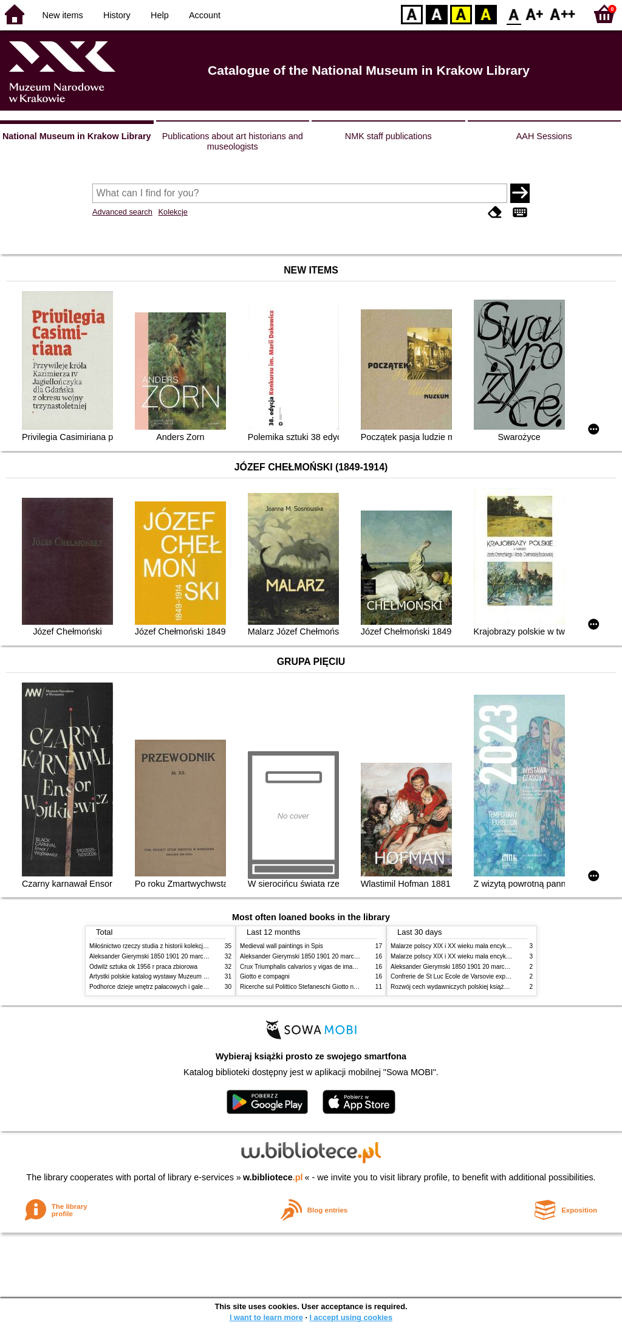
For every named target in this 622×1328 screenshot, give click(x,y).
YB (460, 14)
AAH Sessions (544, 136)
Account (204, 15)
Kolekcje (172, 211)
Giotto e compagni (265, 976)
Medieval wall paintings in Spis (281, 946)
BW (437, 14)
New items (63, 15)
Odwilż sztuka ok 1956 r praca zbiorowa (143, 966)
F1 (535, 14)
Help (160, 15)
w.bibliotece (273, 1177)
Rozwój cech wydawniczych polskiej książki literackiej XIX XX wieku (482, 986)
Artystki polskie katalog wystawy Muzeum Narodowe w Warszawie (178, 976)
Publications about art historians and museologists (232, 141)
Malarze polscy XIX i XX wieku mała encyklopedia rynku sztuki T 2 (480, 956)
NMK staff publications (388, 136)
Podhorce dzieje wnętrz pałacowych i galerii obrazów (161, 986)
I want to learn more (266, 1317)
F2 (563, 14)
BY (485, 14)
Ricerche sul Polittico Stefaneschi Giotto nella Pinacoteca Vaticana (330, 986)
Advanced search (122, 211)
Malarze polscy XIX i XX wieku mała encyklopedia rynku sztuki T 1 (480, 946)
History (117, 15)
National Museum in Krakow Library (76, 136)
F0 (513, 14)
